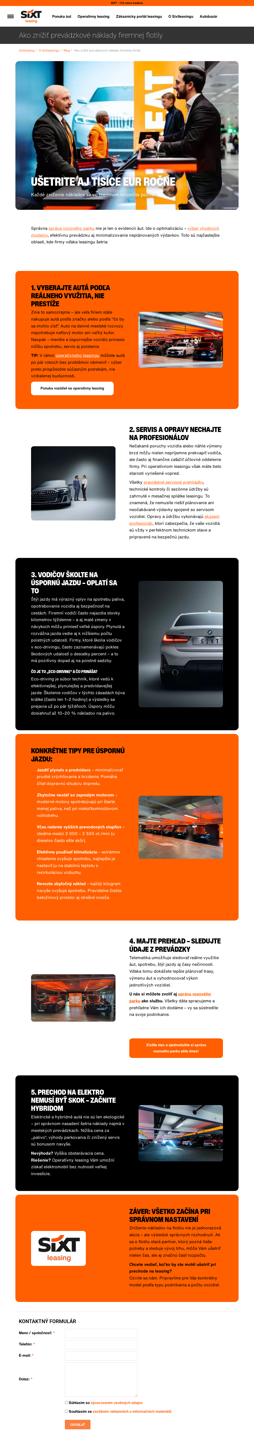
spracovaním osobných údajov (117, 1402)
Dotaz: (26, 1379)
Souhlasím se (118, 1411)
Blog (67, 50)
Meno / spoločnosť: (37, 1333)
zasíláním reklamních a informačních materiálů (132, 1411)
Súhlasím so (104, 1402)
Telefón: (27, 1344)
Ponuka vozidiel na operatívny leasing (72, 388)
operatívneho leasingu (77, 355)
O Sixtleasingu (180, 16)
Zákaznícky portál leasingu (139, 16)
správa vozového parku (72, 228)
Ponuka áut (61, 16)
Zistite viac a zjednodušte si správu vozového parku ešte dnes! (176, 1048)
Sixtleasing (27, 50)
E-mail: (26, 1355)
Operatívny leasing (94, 16)
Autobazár (208, 16)
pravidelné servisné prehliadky (173, 482)
